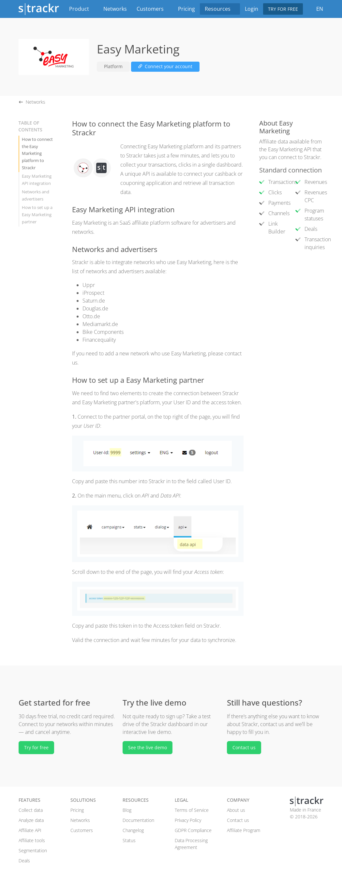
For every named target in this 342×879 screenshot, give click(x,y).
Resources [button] (220, 8)
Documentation (138, 820)
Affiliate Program (243, 830)
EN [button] (319, 8)
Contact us (244, 747)
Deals (24, 860)
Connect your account (165, 66)
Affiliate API (30, 830)
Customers (81, 830)
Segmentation (33, 850)
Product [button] (81, 8)
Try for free (283, 9)
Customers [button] (152, 8)
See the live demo (147, 747)
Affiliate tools (32, 840)
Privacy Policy (188, 820)
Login (251, 8)
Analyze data (31, 820)
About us (236, 810)
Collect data (31, 810)
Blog (127, 810)
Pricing (186, 8)
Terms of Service (192, 810)
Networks (115, 8)
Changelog (133, 830)
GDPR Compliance (193, 830)
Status (129, 840)
